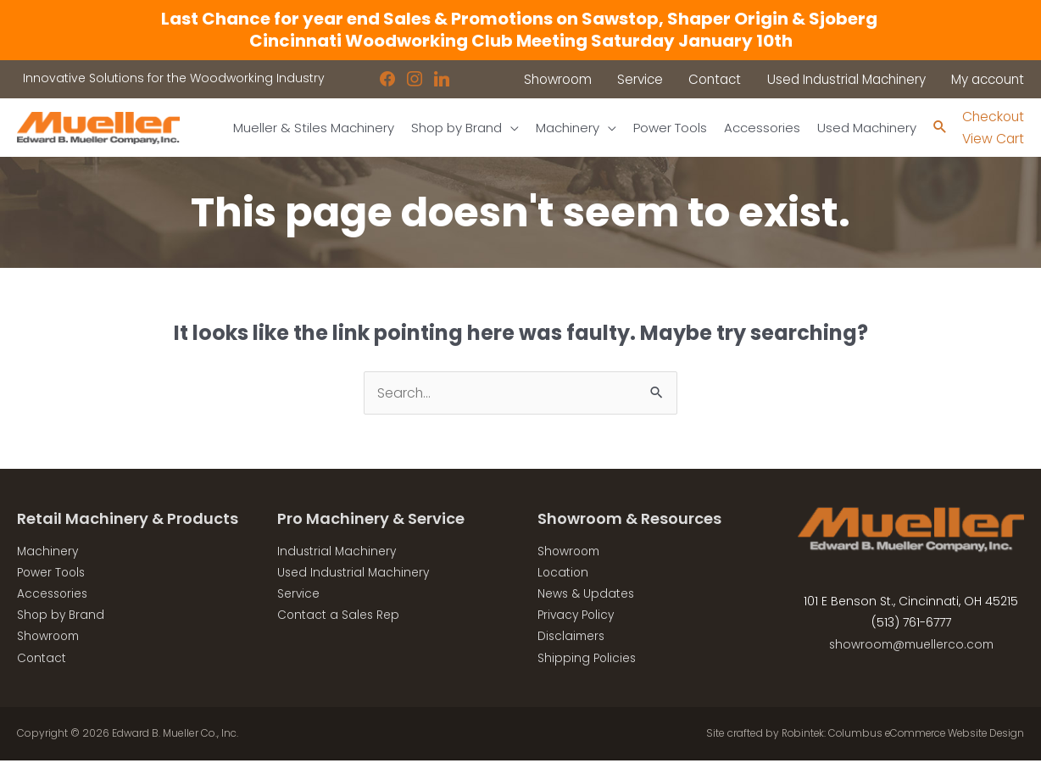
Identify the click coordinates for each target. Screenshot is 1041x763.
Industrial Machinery (337, 551)
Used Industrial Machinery (354, 573)
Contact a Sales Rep (339, 617)
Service (298, 595)
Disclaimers (572, 638)
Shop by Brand (62, 617)
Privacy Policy (578, 617)
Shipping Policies (587, 660)
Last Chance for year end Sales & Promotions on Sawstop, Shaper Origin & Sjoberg (521, 19)
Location (563, 573)
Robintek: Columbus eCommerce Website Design (898, 736)
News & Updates (586, 595)
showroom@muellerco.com (911, 645)
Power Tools (53, 573)
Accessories (54, 595)
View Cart (991, 139)
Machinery (48, 551)
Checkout (992, 116)
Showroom (50, 638)
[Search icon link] (937, 128)
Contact (42, 660)
